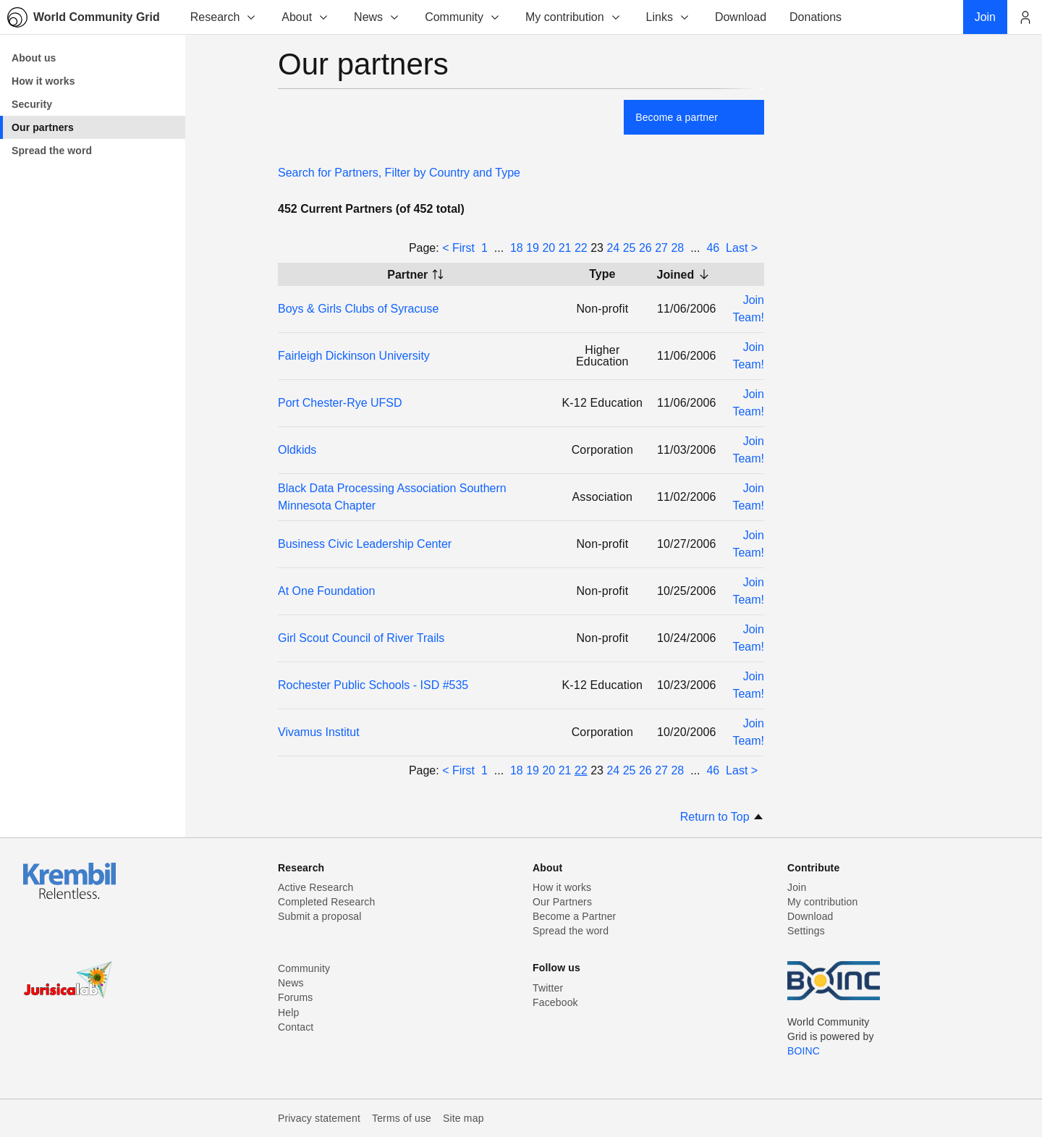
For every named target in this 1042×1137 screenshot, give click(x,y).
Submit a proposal (320, 916)
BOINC (803, 1051)
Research (223, 17)
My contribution (573, 17)
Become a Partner (574, 916)
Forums (295, 997)
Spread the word (571, 931)
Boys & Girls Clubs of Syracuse (358, 309)
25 (629, 248)
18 (516, 248)
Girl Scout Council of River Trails (361, 638)
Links (668, 17)
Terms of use (401, 1118)
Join (796, 887)
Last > (742, 248)
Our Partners (562, 902)
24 (612, 248)
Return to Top (722, 817)
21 (565, 248)
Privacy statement (319, 1118)
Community (463, 17)
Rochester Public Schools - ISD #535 (373, 685)
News (377, 17)
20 (548, 248)
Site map (463, 1118)
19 (532, 248)
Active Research (315, 887)
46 (712, 248)
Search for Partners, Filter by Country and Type (399, 172)
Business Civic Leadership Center (365, 544)
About (305, 17)
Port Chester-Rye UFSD (340, 403)
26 (645, 248)
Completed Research (326, 902)
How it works (562, 887)
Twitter (548, 988)
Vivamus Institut (319, 732)
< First (458, 248)
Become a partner (676, 117)
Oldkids (297, 450)
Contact (295, 1027)
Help (288, 1012)
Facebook (555, 1002)
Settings (806, 931)
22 (581, 248)
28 (677, 248)
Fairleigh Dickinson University (354, 356)
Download (810, 916)
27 (661, 248)
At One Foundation (326, 591)
